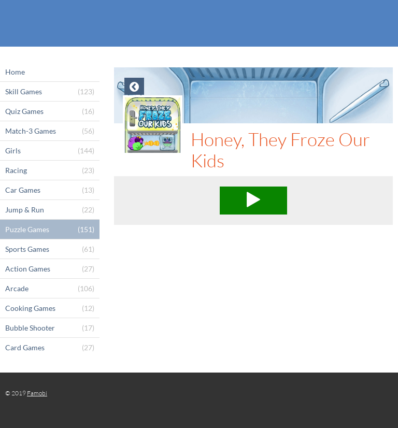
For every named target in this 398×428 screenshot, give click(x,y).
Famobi (37, 393)
